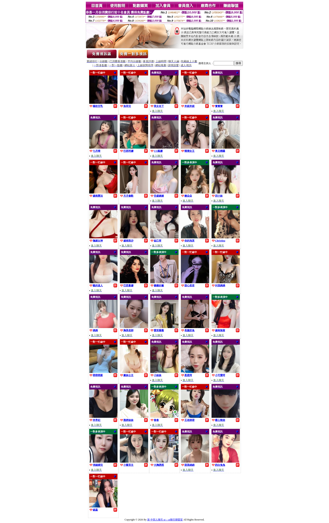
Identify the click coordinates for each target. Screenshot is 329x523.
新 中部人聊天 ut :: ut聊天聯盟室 (165, 519)
